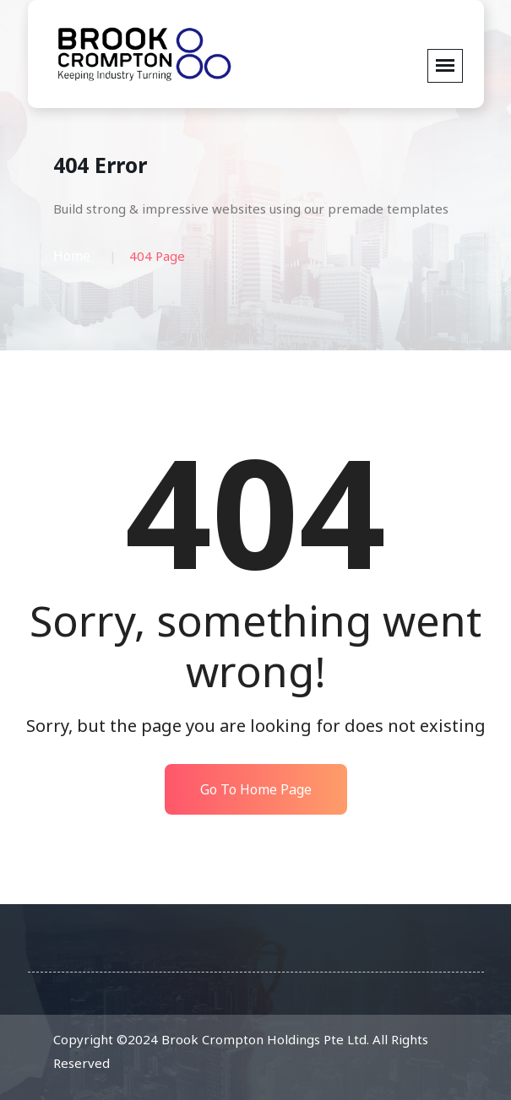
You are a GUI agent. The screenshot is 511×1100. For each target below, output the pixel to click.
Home (71, 256)
